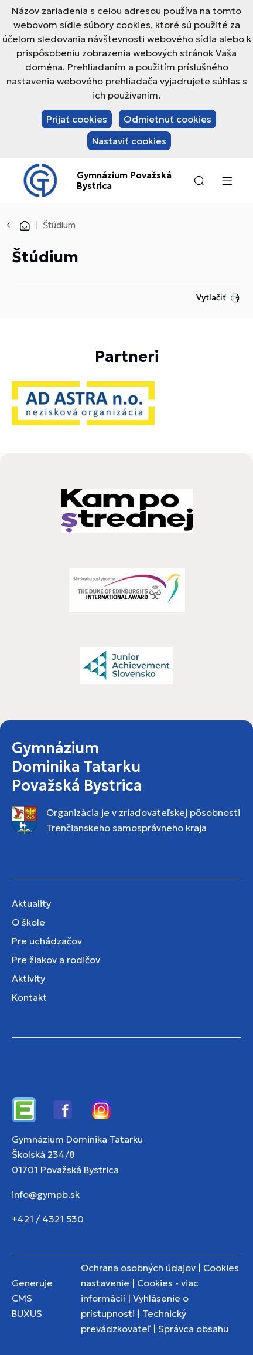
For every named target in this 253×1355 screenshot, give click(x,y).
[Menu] (226, 181)
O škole (28, 922)
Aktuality (31, 903)
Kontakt (29, 997)
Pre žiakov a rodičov (56, 960)
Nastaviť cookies (129, 141)
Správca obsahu (193, 1328)
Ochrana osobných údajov (138, 1267)
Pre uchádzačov (47, 941)
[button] (199, 181)
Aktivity (28, 978)
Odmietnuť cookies (167, 119)
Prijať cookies (76, 119)
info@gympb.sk (46, 1194)
